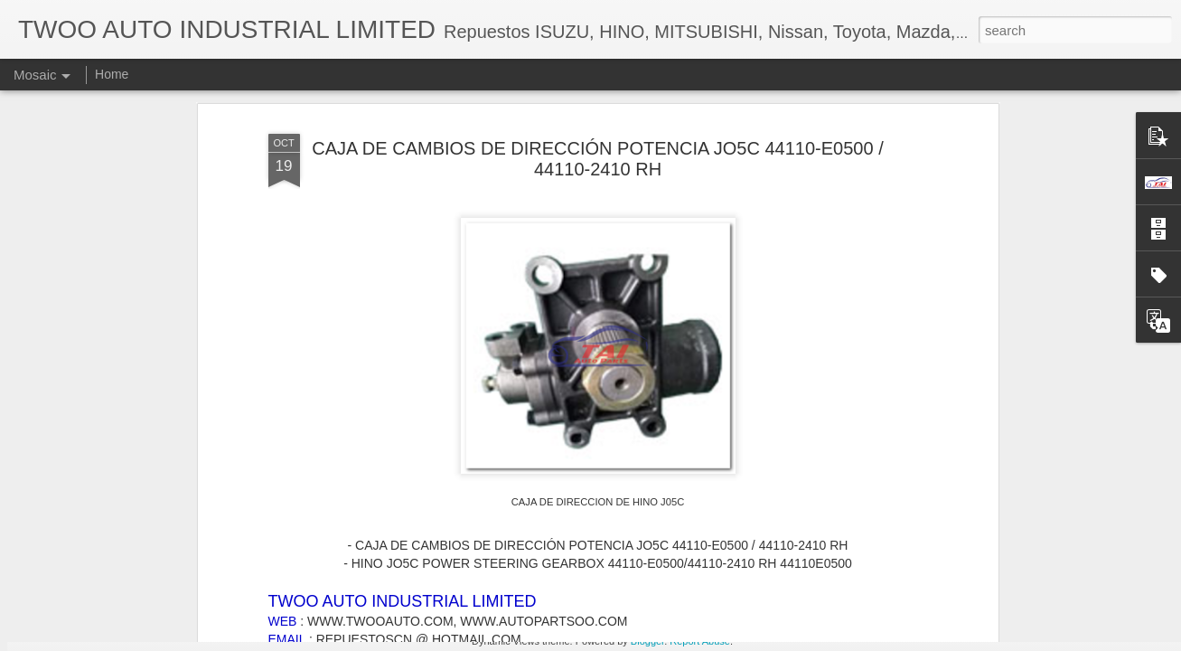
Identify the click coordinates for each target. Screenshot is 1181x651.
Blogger (647, 641)
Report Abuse (700, 641)
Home (111, 74)
